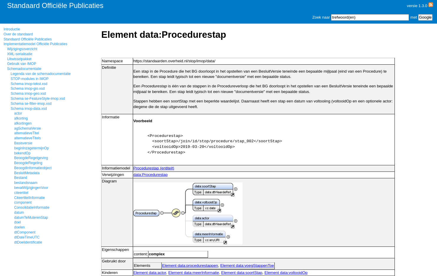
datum (19, 212)
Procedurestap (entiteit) (153, 168)
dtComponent (24, 232)
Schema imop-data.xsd (29, 109)
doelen (19, 227)
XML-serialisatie (19, 54)
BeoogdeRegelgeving (31, 158)
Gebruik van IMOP (21, 64)
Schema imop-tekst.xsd (29, 84)
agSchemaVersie (27, 128)
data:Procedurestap (150, 174)
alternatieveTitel (26, 133)
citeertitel (21, 193)
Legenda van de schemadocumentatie (41, 74)
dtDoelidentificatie (28, 242)
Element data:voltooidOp (285, 272)
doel (17, 222)
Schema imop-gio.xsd (28, 88)
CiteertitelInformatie (29, 198)
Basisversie (23, 143)
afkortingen (23, 123)
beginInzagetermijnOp (31, 148)
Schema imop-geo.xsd (28, 94)
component (23, 202)
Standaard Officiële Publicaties (28, 39)
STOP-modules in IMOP (29, 79)
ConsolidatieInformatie (31, 207)
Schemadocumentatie (24, 69)
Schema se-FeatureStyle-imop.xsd (38, 99)
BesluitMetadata (27, 173)
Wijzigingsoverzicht (22, 49)
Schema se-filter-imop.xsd (31, 104)
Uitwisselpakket (19, 59)
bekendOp (22, 153)
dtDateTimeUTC (27, 237)
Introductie (12, 29)
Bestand (20, 178)
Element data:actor (149, 272)
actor (18, 113)
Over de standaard (18, 34)
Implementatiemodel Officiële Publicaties (35, 44)
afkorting (21, 118)
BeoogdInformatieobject (33, 168)
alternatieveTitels (27, 138)
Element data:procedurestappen (190, 265)
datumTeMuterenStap (31, 217)
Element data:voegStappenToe (247, 265)
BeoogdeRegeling (28, 163)
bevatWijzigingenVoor (31, 188)
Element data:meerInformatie (193, 272)
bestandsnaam (25, 183)
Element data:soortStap (241, 272)
